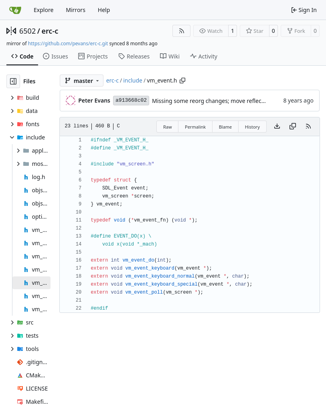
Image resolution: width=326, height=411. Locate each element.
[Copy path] (182, 80)
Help (104, 10)
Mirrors (75, 10)
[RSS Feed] (181, 31)
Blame (225, 127)
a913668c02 (131, 100)
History (252, 127)
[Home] (15, 10)
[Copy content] (292, 126)
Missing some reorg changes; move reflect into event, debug (231, 101)
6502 (27, 31)
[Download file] (277, 126)
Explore (43, 10)
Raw (167, 127)
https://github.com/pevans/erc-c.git (68, 43)
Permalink (195, 127)
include (132, 80)
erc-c (49, 31)
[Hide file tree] (13, 81)
